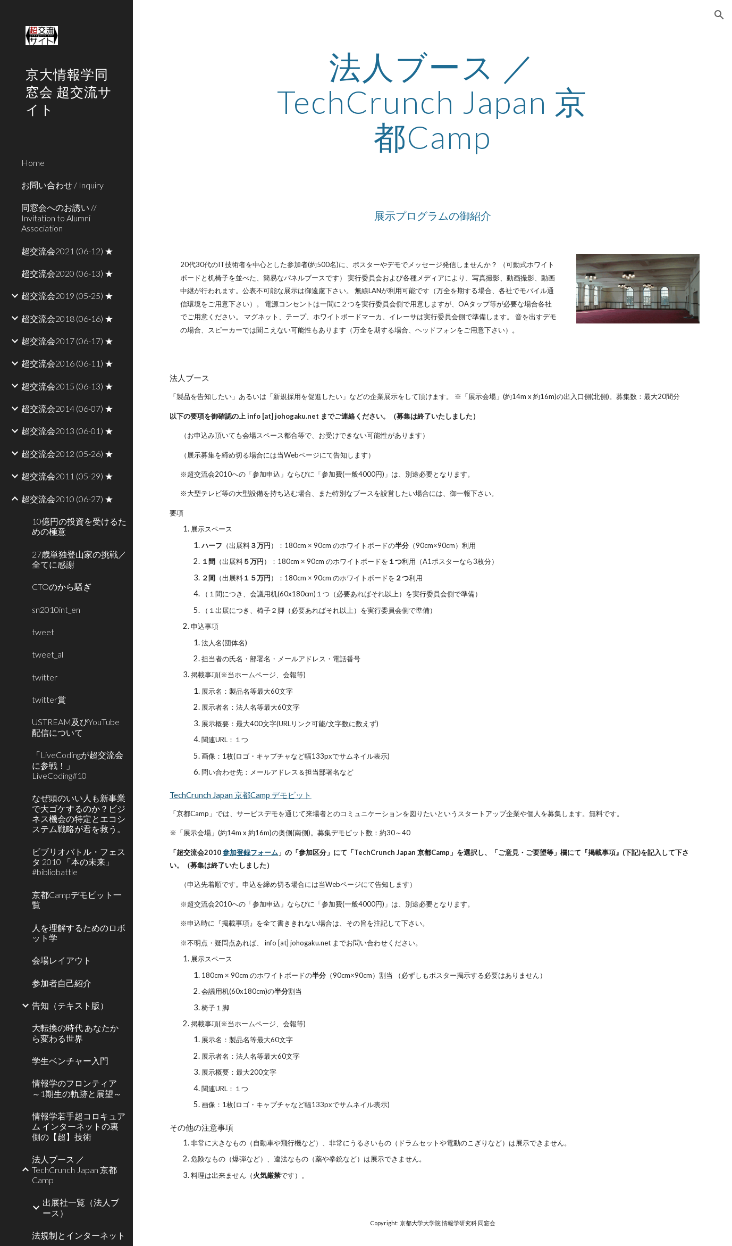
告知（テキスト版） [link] (70, 1005)
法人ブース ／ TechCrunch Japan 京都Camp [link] (74, 1169)
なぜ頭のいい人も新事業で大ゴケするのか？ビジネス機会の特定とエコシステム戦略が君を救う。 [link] (78, 813)
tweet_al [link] (47, 654)
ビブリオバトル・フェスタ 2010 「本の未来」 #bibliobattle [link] (79, 861)
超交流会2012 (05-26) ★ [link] (67, 453)
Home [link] (33, 162)
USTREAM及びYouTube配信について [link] (76, 727)
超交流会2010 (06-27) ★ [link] (67, 499)
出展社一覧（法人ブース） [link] (81, 1207)
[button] (719, 15)
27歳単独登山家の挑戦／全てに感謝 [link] (79, 559)
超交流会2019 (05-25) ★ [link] (67, 295)
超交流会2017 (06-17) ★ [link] (67, 341)
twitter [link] (44, 677)
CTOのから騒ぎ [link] (61, 587)
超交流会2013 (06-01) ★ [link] (67, 431)
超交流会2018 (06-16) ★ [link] (67, 318)
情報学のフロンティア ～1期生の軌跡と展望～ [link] (77, 1088)
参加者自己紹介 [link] (61, 983)
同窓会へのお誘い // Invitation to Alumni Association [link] (59, 217)
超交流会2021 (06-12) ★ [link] (67, 251)
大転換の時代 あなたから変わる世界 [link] (75, 1033)
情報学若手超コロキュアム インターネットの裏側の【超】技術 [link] (78, 1126)
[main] (433, 102)
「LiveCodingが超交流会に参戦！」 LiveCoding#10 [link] (77, 765)
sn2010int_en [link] (56, 609)
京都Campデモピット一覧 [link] (77, 900)
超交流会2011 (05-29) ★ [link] (67, 476)
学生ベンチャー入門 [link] (70, 1061)
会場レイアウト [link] (61, 960)
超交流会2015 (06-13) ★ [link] (67, 386)
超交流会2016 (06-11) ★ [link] (67, 363)
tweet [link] (43, 632)
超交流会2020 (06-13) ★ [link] (67, 273)
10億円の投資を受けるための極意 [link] (79, 526)
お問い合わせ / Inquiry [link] (62, 185)
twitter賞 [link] (49, 699)
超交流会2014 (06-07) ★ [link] (67, 408)
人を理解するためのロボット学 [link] (78, 933)
